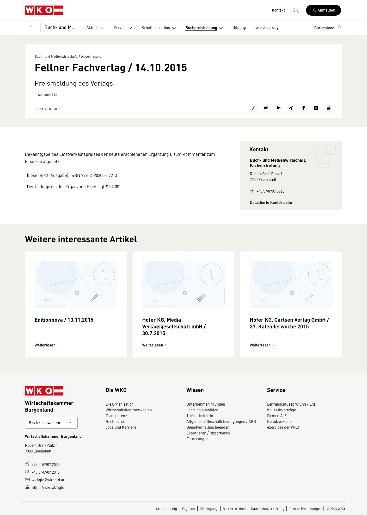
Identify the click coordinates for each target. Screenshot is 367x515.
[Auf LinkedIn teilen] (278, 108)
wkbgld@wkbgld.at (44, 479)
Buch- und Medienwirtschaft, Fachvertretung (61, 27)
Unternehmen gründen (205, 404)
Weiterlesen (47, 345)
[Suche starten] (296, 10)
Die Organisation (120, 404)
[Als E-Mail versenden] (266, 108)
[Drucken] (328, 108)
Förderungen (197, 438)
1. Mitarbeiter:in (199, 415)
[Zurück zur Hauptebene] (31, 27)
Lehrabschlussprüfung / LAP (291, 404)
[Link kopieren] (253, 108)
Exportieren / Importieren (208, 432)
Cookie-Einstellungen (305, 508)
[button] (328, 28)
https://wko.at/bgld (44, 487)
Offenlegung (209, 508)
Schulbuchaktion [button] (160, 28)
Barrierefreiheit (234, 508)
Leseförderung (266, 27)
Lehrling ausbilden (202, 409)
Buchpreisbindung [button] (205, 28)
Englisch (189, 508)
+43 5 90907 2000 (42, 464)
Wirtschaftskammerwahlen (129, 409)
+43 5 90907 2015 (42, 472)
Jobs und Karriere (121, 427)
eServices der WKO (283, 427)
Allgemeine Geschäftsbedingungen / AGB (221, 421)
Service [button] (124, 28)
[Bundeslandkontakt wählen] (51, 423)
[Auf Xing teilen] (291, 108)
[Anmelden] (323, 10)
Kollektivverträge (281, 409)
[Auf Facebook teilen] (303, 108)
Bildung (239, 27)
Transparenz (116, 415)
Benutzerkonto (279, 421)
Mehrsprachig (167, 508)
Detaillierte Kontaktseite (274, 202)
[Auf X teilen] (316, 108)
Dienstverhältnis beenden (207, 427)
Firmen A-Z (277, 415)
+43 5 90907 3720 (267, 191)
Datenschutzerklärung (267, 508)
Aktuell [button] (96, 28)
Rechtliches (116, 421)
